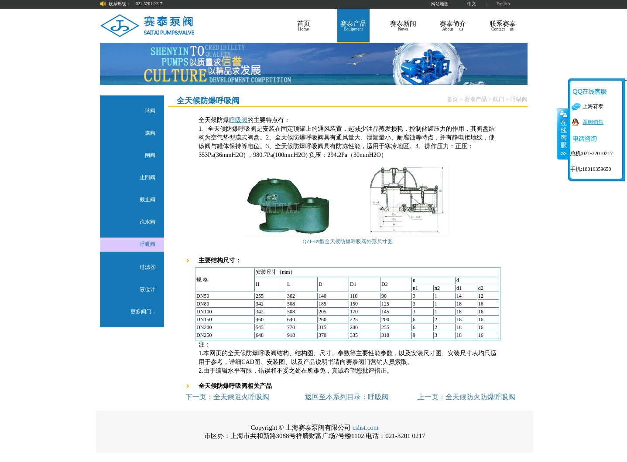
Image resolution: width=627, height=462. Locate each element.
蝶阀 (150, 133)
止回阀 (147, 177)
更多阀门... (142, 312)
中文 (471, 3)
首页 (452, 99)
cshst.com (366, 427)
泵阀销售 (592, 122)
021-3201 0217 (149, 3)
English (503, 3)
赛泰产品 (475, 99)
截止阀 (147, 200)
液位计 (147, 289)
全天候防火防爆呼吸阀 (480, 397)
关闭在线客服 (563, 134)
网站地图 (440, 3)
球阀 (150, 111)
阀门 (498, 99)
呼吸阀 (147, 244)
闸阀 (150, 155)
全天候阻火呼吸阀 (241, 397)
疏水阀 (147, 222)
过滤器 (147, 267)
